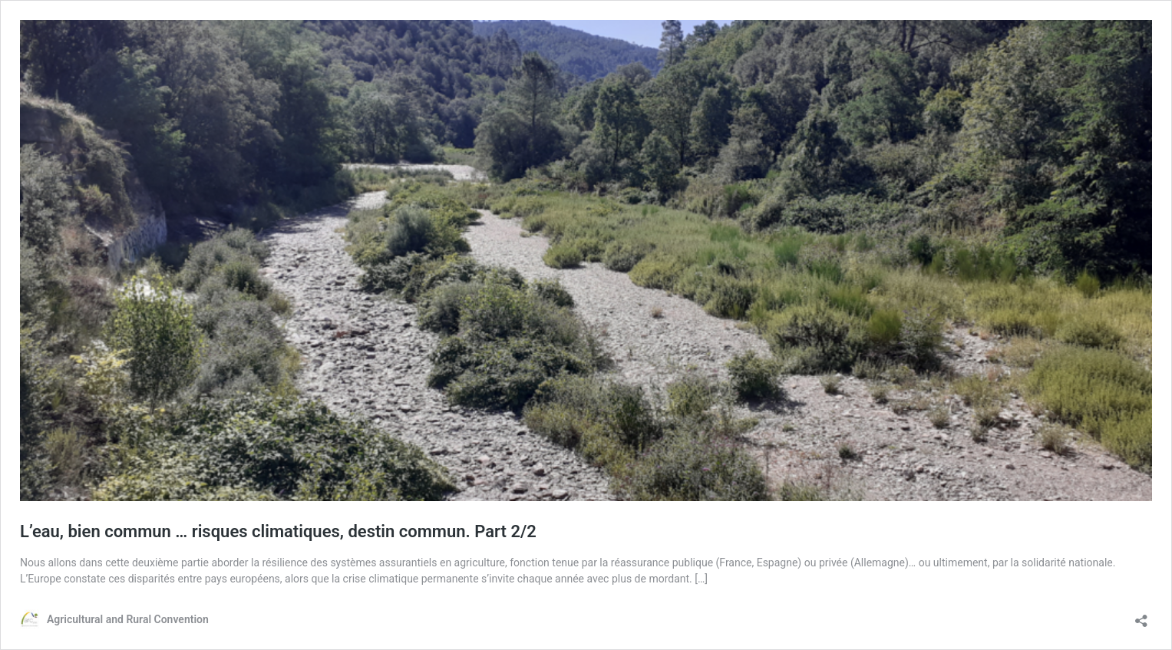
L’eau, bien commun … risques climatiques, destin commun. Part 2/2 (278, 531)
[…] (701, 578)
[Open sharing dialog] (1141, 616)
